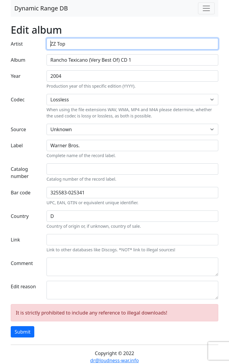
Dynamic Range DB (41, 8)
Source (18, 129)
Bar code (20, 192)
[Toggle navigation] (206, 8)
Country (20, 216)
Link (15, 239)
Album (18, 60)
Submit (22, 332)
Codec (17, 99)
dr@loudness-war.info (114, 360)
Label (17, 145)
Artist (17, 44)
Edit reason (23, 286)
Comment (22, 263)
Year (16, 76)
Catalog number (20, 172)
